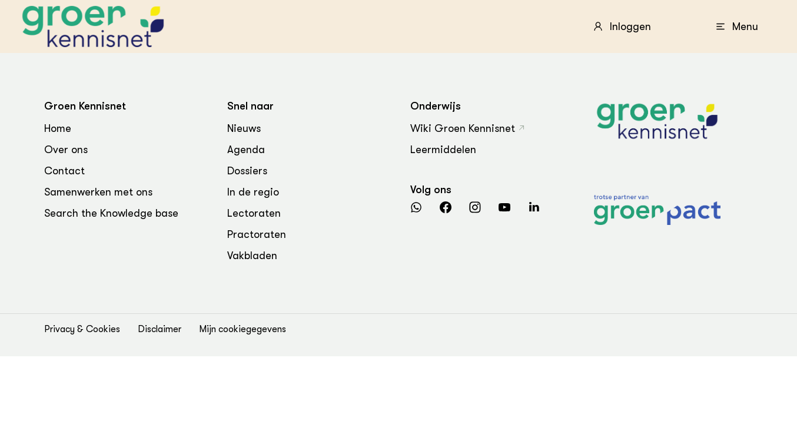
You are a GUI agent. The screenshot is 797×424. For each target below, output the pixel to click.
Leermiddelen (443, 149)
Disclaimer (159, 329)
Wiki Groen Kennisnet (462, 128)
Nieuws (244, 128)
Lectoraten (254, 213)
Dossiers (247, 171)
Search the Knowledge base (111, 213)
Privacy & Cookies (82, 329)
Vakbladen (252, 255)
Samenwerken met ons (98, 192)
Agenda (246, 149)
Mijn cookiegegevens (242, 329)
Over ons (66, 149)
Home (57, 128)
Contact (64, 171)
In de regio (253, 192)
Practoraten (256, 234)
